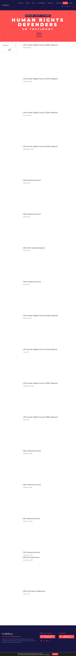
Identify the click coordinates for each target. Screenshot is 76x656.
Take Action (59, 3)
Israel (34, 3)
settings (47, 654)
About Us (21, 3)
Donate (65, 3)
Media (28, 3)
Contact (70, 3)
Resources (51, 3)
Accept (55, 654)
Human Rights (42, 3)
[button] (73, 7)
